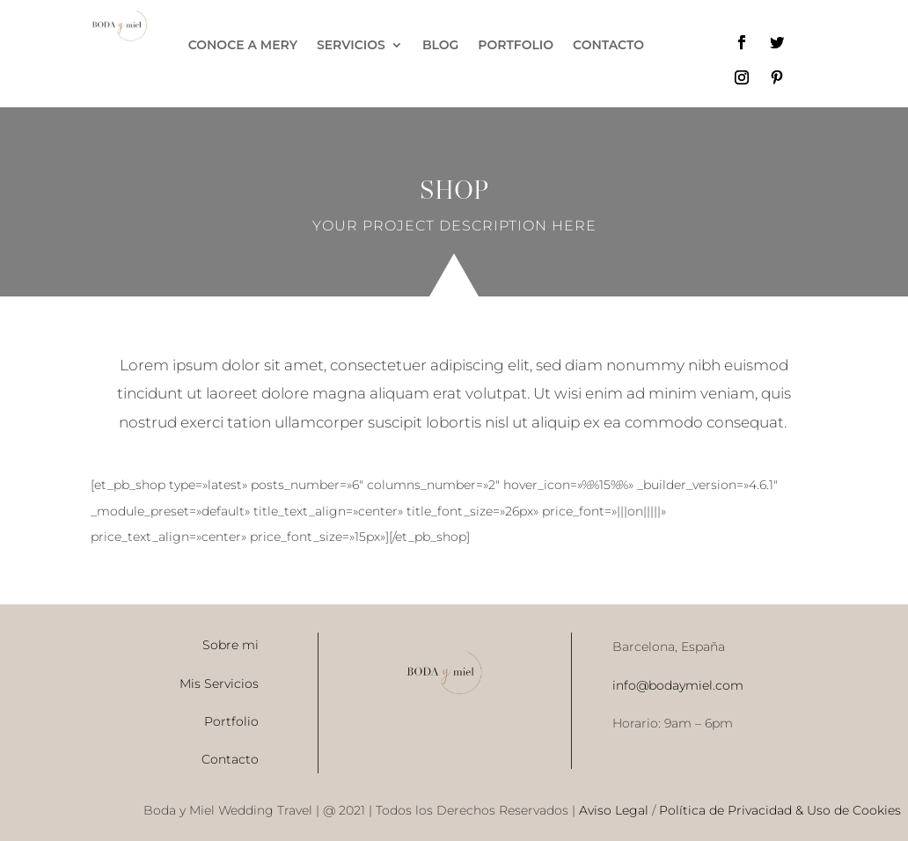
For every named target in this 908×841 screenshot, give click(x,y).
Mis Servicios (219, 683)
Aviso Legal (611, 810)
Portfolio (231, 721)
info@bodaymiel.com (677, 685)
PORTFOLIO (515, 46)
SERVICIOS (351, 46)
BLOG (440, 46)
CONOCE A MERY (242, 46)
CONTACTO (608, 46)
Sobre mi (230, 645)
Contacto (230, 759)
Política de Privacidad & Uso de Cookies (780, 810)
